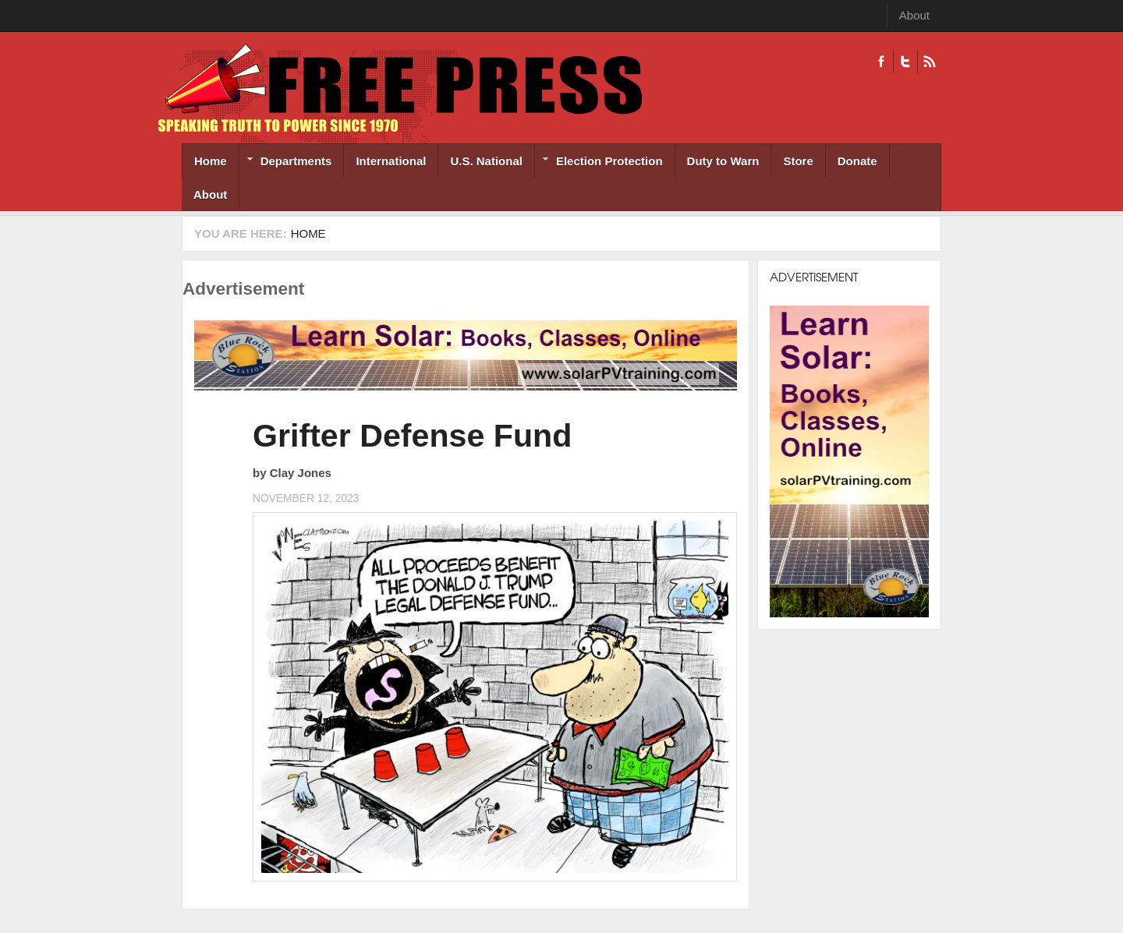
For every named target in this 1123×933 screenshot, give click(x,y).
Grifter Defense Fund (412, 436)
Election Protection (599, 162)
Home (210, 161)
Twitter (905, 61)
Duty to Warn (723, 161)
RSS (929, 61)
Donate (857, 161)
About (914, 15)
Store (798, 161)
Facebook (881, 61)
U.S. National (486, 161)
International (391, 161)
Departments (285, 162)
